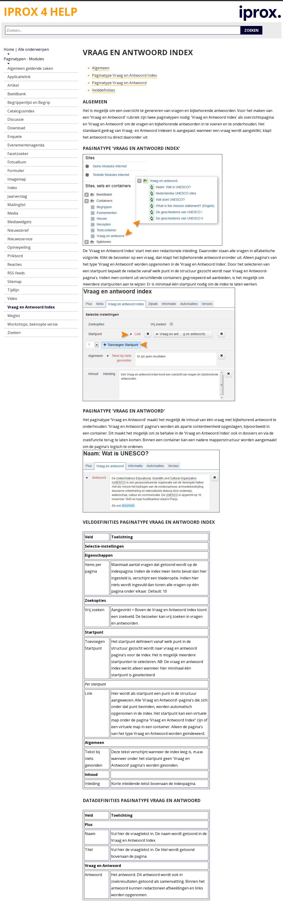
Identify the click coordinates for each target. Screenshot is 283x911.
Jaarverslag (17, 196)
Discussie (15, 119)
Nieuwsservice (19, 238)
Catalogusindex (20, 111)
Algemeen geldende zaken (30, 68)
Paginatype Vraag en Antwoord (119, 82)
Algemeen (100, 67)
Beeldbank (16, 93)
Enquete (14, 136)
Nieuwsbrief (18, 230)
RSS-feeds (16, 273)
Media (12, 213)
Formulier (15, 170)
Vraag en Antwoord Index (31, 307)
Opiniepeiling (19, 247)
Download (16, 127)
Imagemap (16, 179)
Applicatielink (19, 76)
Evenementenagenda (25, 145)
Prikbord (15, 255)
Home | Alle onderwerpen (26, 49)
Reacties (14, 264)
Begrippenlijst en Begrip (28, 102)
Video (12, 298)
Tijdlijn (13, 289)
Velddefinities (103, 90)
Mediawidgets (19, 221)
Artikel (13, 85)
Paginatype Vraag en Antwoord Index (124, 75)
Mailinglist (16, 204)
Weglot (13, 315)
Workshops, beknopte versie (32, 324)
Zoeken (251, 30)
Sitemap (14, 281)
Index (12, 187)
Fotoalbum (16, 162)
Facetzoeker (18, 153)
